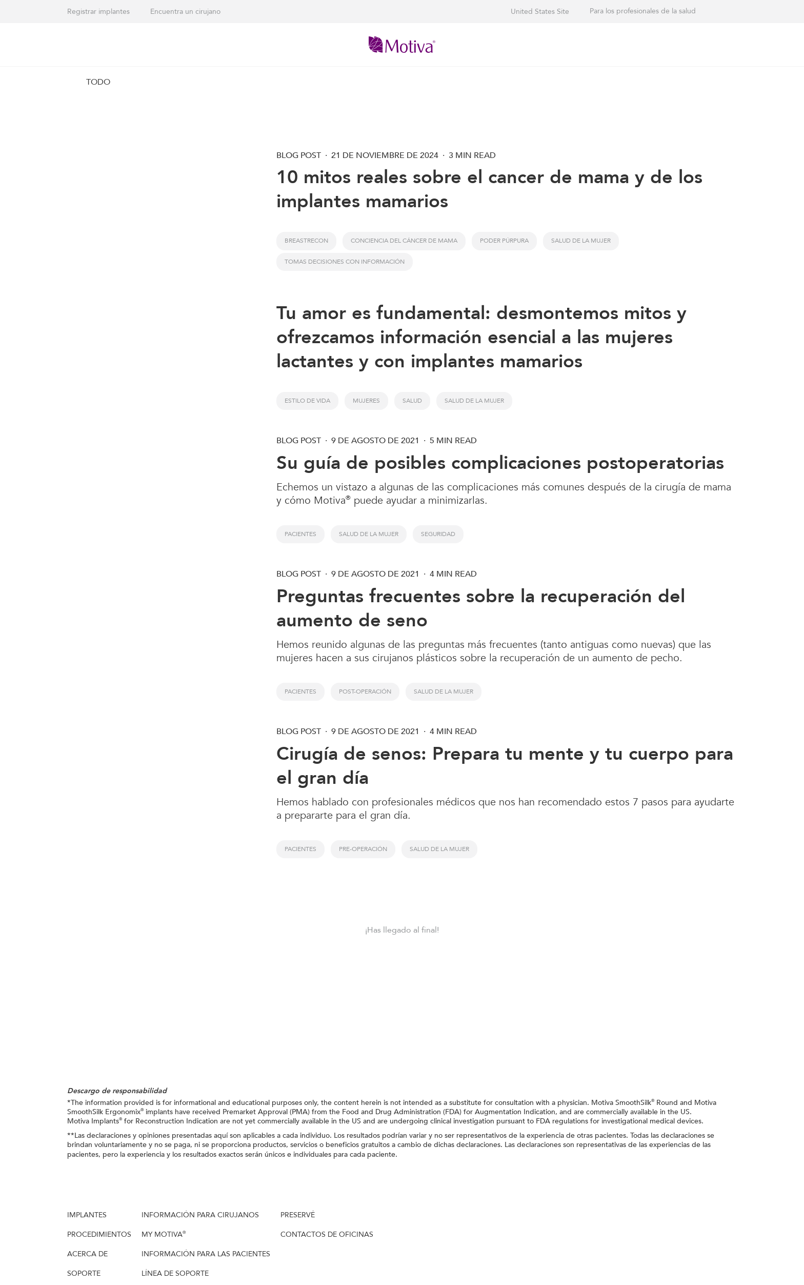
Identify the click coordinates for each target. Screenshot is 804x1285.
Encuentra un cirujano (185, 11)
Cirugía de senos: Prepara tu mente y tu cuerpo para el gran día (504, 765)
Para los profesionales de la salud (643, 11)
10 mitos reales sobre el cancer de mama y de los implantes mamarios (489, 189)
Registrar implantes (98, 11)
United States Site (540, 11)
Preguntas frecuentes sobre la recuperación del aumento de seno (480, 608)
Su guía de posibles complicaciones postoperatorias (500, 463)
